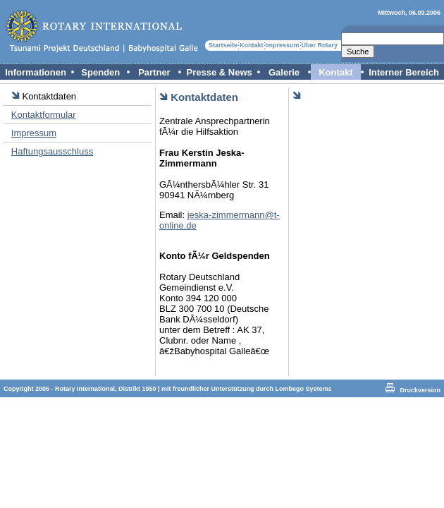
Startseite (223, 45)
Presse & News (219, 72)
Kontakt (252, 45)
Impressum (283, 45)
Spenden (100, 72)
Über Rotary (320, 45)
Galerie (284, 72)
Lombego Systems (304, 388)
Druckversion (420, 390)
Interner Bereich (404, 72)
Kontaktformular (43, 114)
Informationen (35, 72)
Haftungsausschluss (52, 151)
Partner (154, 72)
